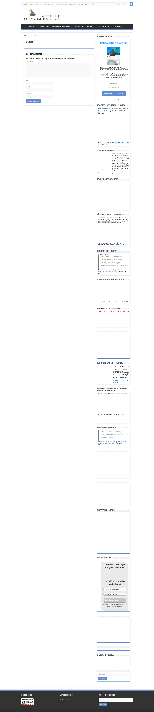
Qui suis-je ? (117, 27)
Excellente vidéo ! (103, 254)
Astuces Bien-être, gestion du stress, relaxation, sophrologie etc (112, 270)
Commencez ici (43, 27)
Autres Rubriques (103, 27)
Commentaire (30, 61)
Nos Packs (89, 27)
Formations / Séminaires (61, 27)
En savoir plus (64, 699)
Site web (28, 93)
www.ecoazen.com (117, 244)
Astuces (25, 26)
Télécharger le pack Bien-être (85, 4)
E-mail (28, 87)
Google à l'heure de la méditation (108, 302)
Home (26, 36)
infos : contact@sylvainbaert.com (65, 4)
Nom (28, 80)
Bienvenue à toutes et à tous (44, 4)
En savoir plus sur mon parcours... (108, 173)
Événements (78, 27)
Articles (32, 27)
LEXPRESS (124, 302)
